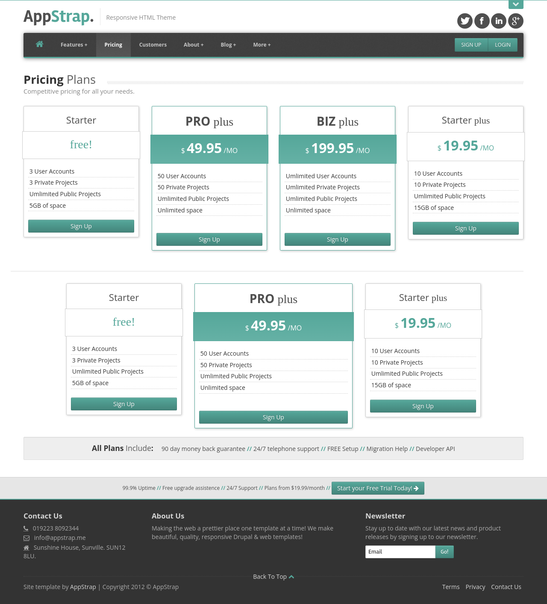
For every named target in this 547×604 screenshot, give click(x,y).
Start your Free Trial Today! (378, 488)
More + (262, 44)
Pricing (113, 44)
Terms (451, 587)
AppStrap (83, 587)
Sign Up (472, 44)
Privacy (475, 587)
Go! (444, 551)
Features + (74, 44)
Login (503, 44)
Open (516, 4)
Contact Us (506, 587)
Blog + (228, 44)
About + (193, 44)
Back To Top (273, 576)
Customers (153, 44)
